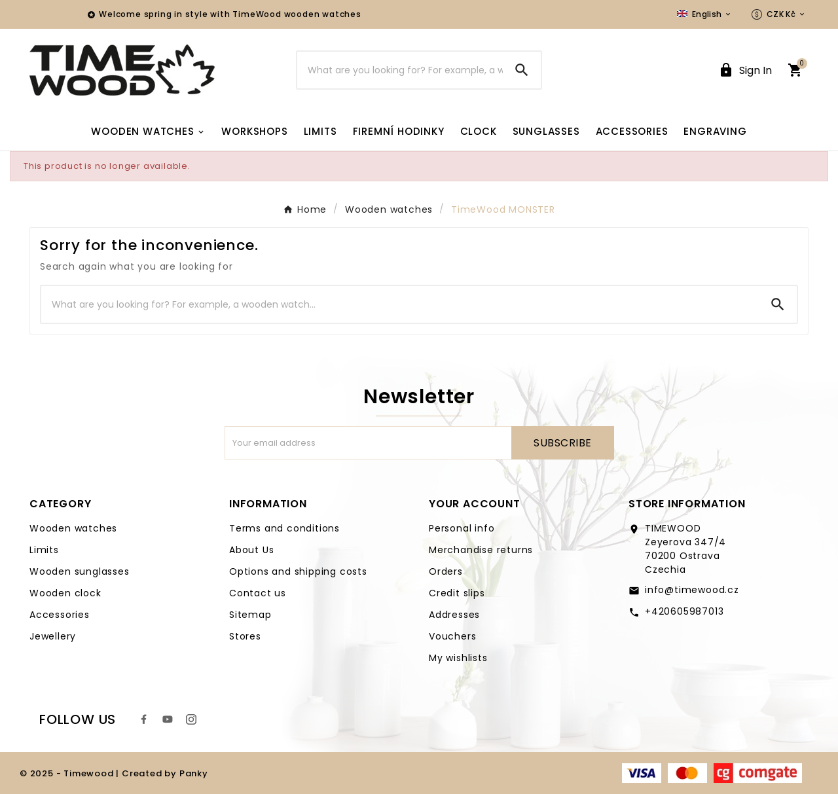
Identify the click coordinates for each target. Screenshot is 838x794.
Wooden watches (73, 528)
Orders (446, 571)
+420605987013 (684, 611)
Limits (44, 549)
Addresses (454, 614)
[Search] (400, 70)
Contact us (257, 593)
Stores (245, 636)
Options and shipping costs (298, 571)
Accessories (59, 614)
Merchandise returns (481, 549)
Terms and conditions (284, 528)
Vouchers (452, 636)
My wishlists (458, 657)
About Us (251, 549)
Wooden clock (65, 593)
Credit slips (457, 593)
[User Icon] (745, 70)
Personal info (461, 528)
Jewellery (52, 636)
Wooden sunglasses (79, 571)
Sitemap (250, 614)
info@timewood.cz (692, 589)
